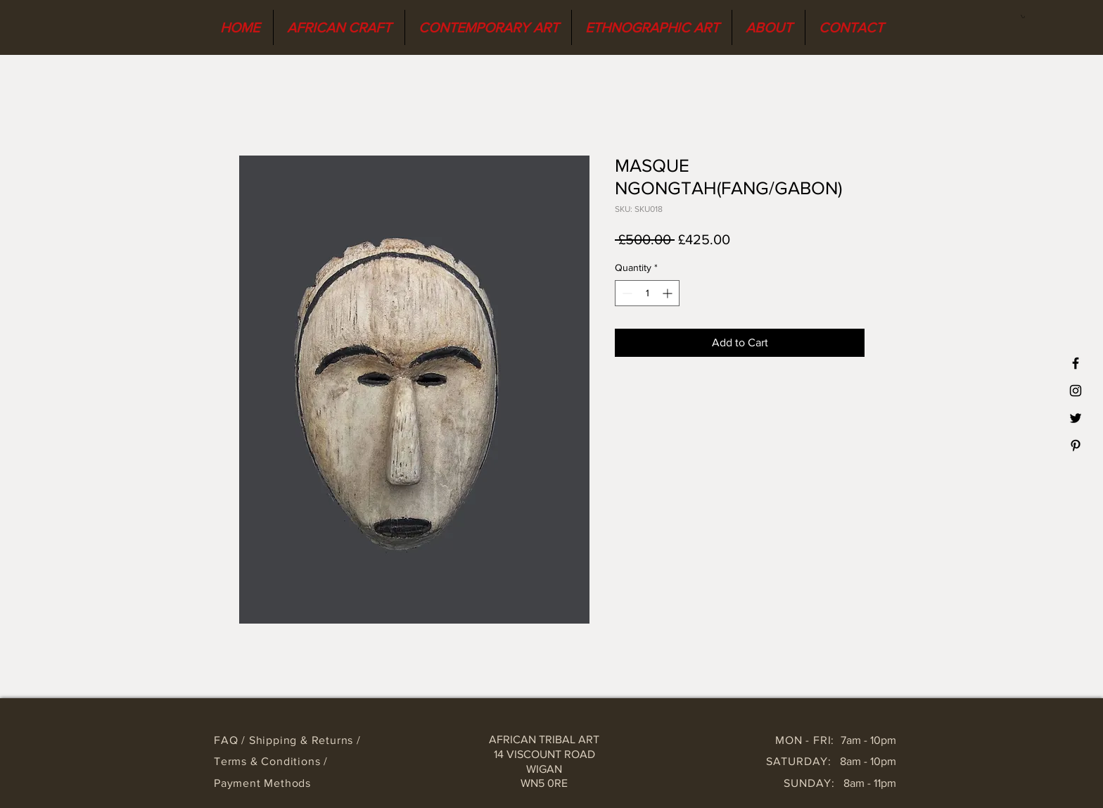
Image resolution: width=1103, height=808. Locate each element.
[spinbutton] (647, 293)
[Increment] (668, 293)
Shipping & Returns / (305, 740)
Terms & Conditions (269, 761)
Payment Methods (262, 783)
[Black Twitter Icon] (1075, 418)
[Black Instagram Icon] (1075, 390)
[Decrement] (626, 293)
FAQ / (231, 740)
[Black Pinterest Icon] (1075, 445)
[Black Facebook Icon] (1075, 363)
